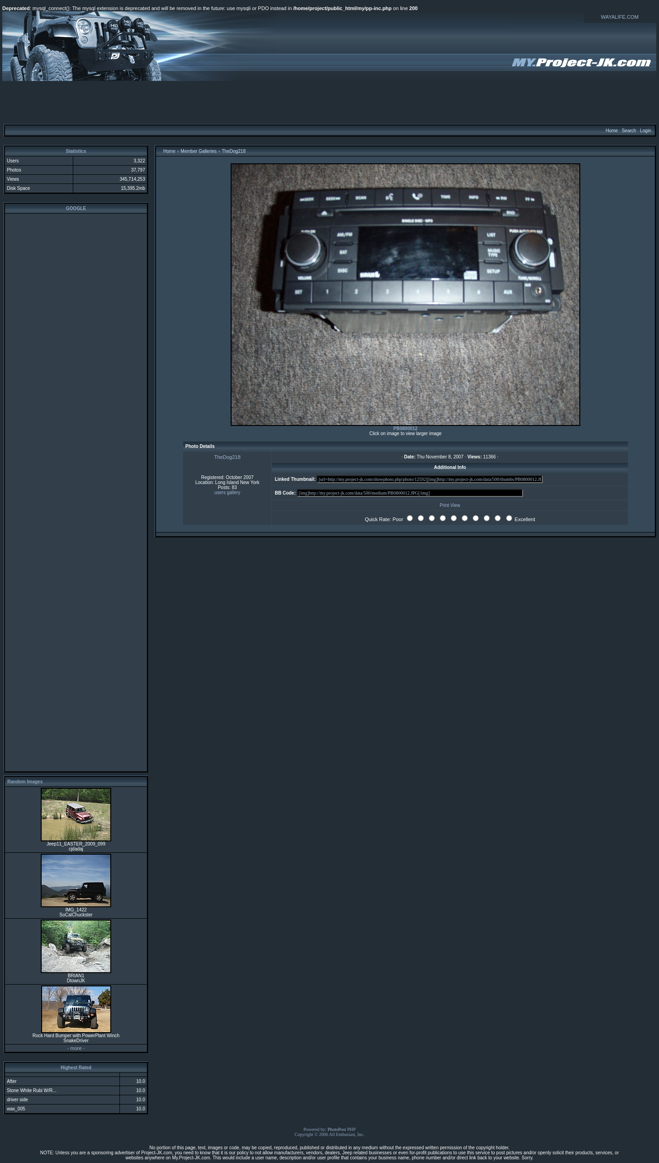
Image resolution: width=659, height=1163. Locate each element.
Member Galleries (199, 151)
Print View (450, 505)
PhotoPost (337, 1129)
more (75, 1048)
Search (628, 130)
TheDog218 (233, 151)
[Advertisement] (329, 102)
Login (645, 130)
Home (611, 130)
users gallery (227, 492)
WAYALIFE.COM (619, 17)
